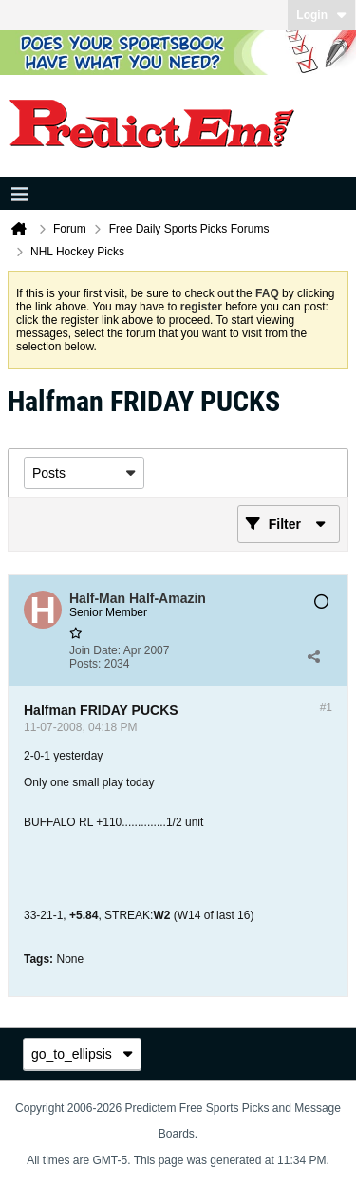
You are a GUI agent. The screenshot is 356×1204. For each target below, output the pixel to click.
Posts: (85, 663)
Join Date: (95, 650)
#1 (326, 707)
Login (321, 15)
